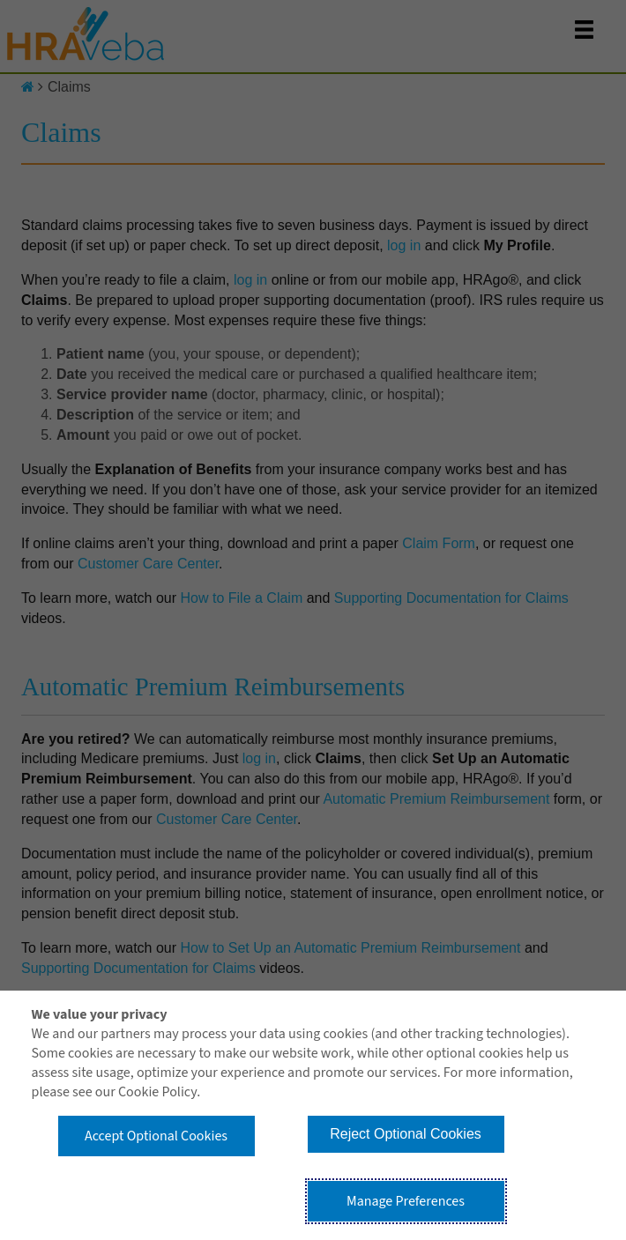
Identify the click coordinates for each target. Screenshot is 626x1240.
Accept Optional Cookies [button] (156, 1136)
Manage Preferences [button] (406, 1201)
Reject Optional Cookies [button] (405, 1133)
